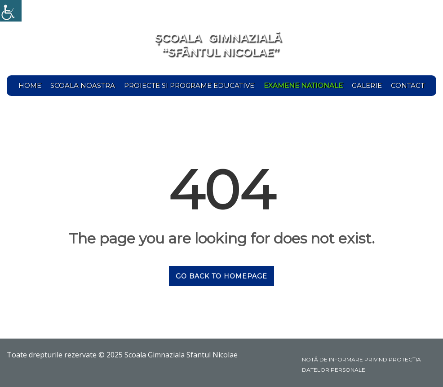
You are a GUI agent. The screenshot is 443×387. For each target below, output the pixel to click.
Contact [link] (408, 85)
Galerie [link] (367, 85)
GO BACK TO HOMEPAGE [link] (221, 276)
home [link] (29, 85)
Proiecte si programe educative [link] (189, 85)
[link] (11, 11)
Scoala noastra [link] (82, 85)
